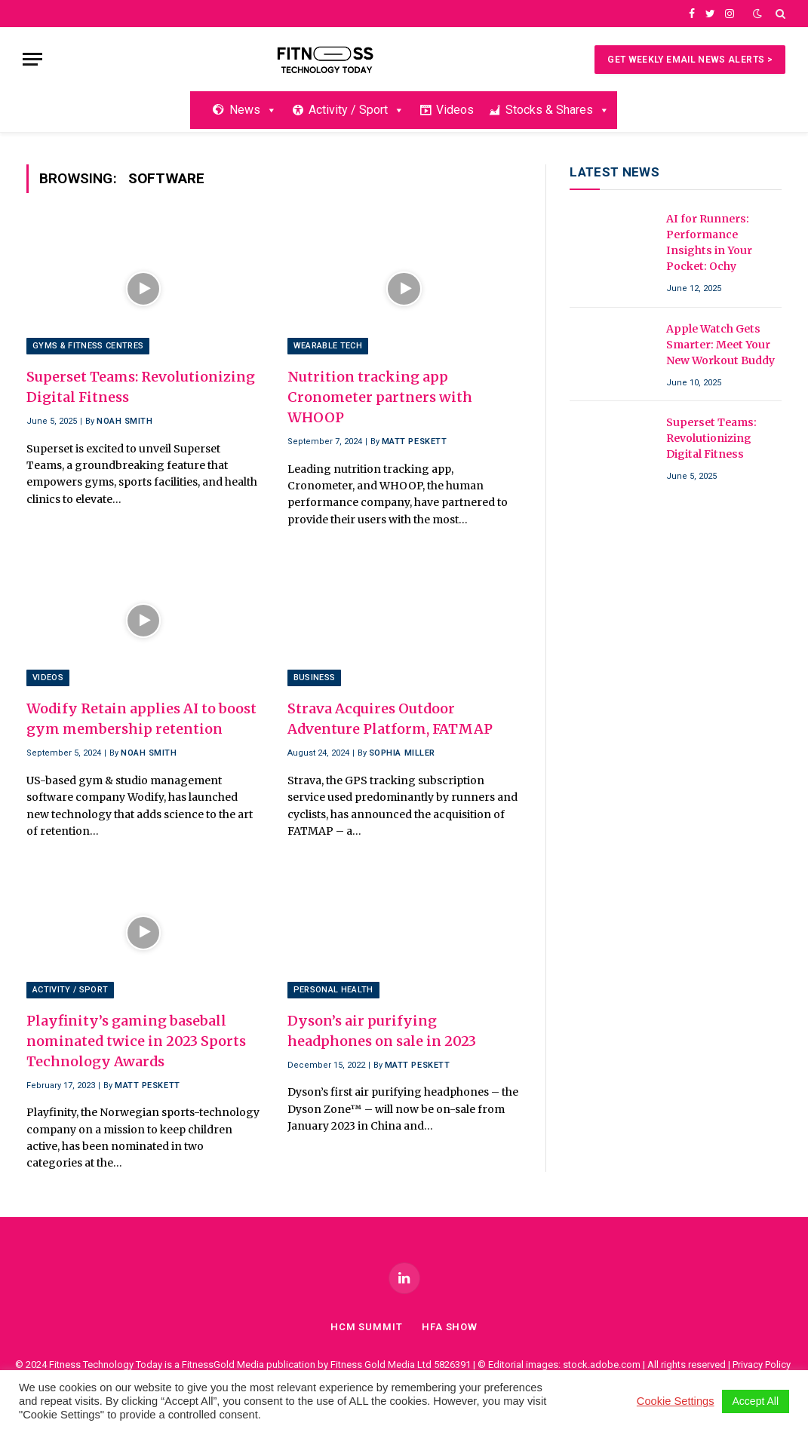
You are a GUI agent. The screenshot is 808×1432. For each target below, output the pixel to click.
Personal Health (333, 990)
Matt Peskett (414, 441)
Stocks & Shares (557, 110)
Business (314, 677)
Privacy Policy (762, 1364)
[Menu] (32, 59)
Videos (455, 110)
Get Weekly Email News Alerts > (690, 59)
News (253, 110)
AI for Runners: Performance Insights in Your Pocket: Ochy (709, 242)
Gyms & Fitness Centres (87, 346)
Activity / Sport (356, 110)
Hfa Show (450, 1326)
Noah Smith (125, 421)
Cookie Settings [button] (675, 1401)
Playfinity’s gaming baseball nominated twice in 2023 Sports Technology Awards (136, 1041)
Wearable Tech (327, 346)
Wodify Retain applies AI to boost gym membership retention (141, 718)
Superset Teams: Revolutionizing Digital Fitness (140, 387)
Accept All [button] (756, 1401)
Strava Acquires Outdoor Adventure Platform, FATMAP (390, 718)
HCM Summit (366, 1326)
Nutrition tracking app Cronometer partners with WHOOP (379, 397)
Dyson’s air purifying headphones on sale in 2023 (381, 1031)
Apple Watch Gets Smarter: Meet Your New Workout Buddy (720, 344)
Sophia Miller (402, 753)
